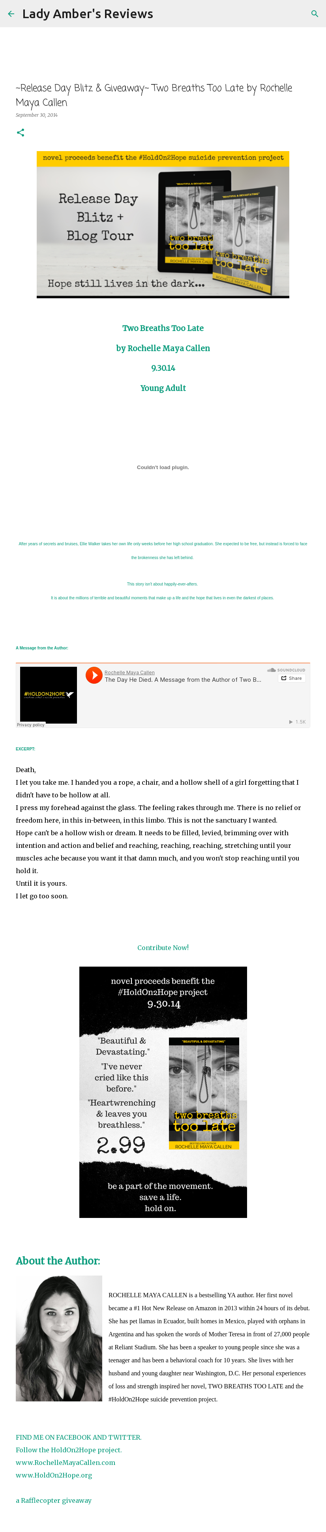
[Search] (164, 13)
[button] (20, 133)
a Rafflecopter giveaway (54, 1500)
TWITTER (123, 1437)
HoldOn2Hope (73, 1450)
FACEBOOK (73, 1437)
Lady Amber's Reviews (87, 13)
